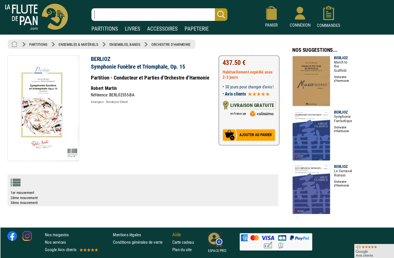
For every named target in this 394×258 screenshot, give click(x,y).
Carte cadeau (183, 242)
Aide (176, 234)
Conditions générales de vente (141, 242)
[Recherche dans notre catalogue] (159, 14)
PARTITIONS (104, 28)
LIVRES (132, 28)
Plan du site (182, 249)
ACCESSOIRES (162, 28)
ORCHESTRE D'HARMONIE (171, 44)
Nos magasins (57, 234)
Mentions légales (127, 234)
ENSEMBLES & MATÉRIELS (78, 44)
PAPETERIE (197, 28)
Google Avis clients (71, 249)
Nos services (55, 242)
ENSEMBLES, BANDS (124, 44)
